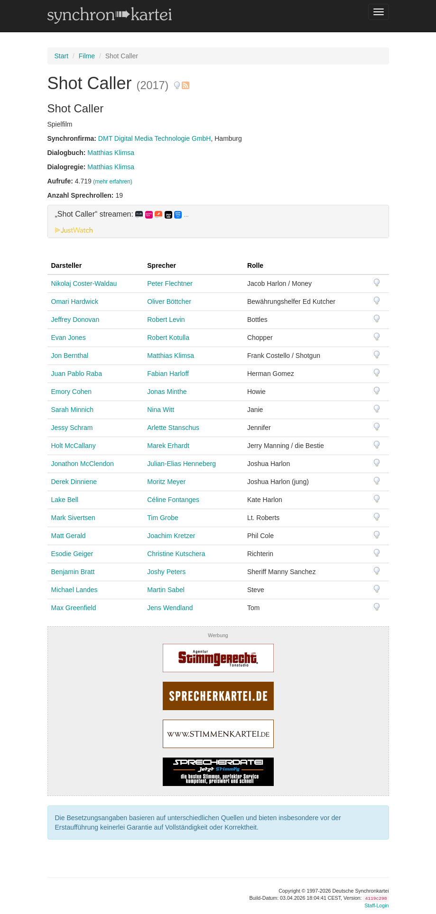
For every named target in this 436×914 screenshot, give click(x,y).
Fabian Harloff (168, 373)
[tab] (218, 221)
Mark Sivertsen (73, 517)
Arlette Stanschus (173, 427)
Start (62, 56)
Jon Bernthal (70, 355)
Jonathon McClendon (82, 463)
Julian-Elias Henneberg (181, 463)
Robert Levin (166, 319)
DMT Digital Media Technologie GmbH (154, 138)
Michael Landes (74, 590)
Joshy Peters (166, 572)
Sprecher (161, 265)
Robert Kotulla (168, 337)
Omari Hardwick (75, 301)
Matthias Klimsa (110, 152)
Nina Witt (160, 409)
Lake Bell (65, 499)
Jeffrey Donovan (75, 319)
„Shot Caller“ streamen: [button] (122, 214)
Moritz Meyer (166, 481)
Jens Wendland (170, 608)
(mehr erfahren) (112, 181)
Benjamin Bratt (73, 572)
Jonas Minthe (166, 391)
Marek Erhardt (168, 445)
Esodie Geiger (72, 554)
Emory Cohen (71, 391)
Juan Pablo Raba (76, 373)
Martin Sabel (166, 590)
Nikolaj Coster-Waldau (84, 283)
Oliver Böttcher (169, 301)
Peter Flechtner (170, 283)
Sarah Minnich (72, 409)
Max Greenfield (73, 608)
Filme (87, 56)
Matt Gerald (68, 535)
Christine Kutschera (176, 554)
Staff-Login (376, 905)
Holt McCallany (73, 445)
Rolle (255, 265)
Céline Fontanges (173, 499)
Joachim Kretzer (171, 535)
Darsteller (66, 265)
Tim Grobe (162, 517)
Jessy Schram (72, 427)
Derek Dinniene (74, 481)
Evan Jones (68, 337)
